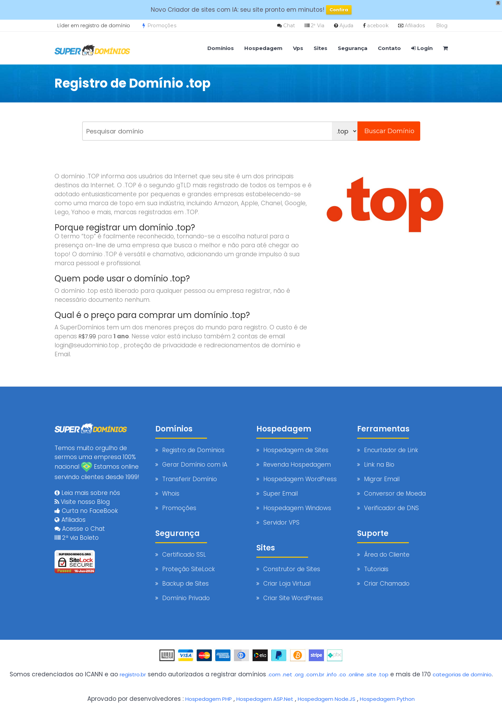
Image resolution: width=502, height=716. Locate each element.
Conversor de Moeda (395, 493)
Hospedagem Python (412, 698)
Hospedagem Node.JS (343, 698)
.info (342, 674)
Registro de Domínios (193, 450)
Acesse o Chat (80, 524)
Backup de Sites (185, 583)
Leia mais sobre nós (87, 488)
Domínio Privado (186, 598)
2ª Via (317, 25)
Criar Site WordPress (293, 598)
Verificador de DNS (391, 508)
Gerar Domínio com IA (194, 464)
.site (387, 674)
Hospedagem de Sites (295, 450)
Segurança (352, 48)
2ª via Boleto (77, 533)
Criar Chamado (387, 583)
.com (278, 674)
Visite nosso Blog (82, 497)
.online (370, 674)
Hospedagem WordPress (300, 479)
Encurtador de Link (391, 450)
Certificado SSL (184, 554)
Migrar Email (382, 479)
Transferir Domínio (189, 479)
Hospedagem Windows (297, 508)
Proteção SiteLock (188, 569)
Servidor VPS (281, 522)
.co (355, 674)
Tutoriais (376, 569)
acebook (377, 25)
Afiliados (415, 25)
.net (292, 674)
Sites (320, 48)
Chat (289, 25)
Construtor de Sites (291, 569)
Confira (338, 10)
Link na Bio (379, 464)
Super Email (280, 493)
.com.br (324, 674)
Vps (298, 48)
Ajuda (346, 25)
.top (400, 674)
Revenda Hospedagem (297, 464)
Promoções (159, 25)
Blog (442, 25)
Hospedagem (263, 48)
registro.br (134, 674)
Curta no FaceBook (86, 506)
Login (422, 48)
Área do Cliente (387, 554)
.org (305, 674)
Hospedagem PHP (210, 698)
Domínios (220, 48)
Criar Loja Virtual (287, 583)
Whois (170, 493)
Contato (389, 48)
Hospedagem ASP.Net (274, 698)
